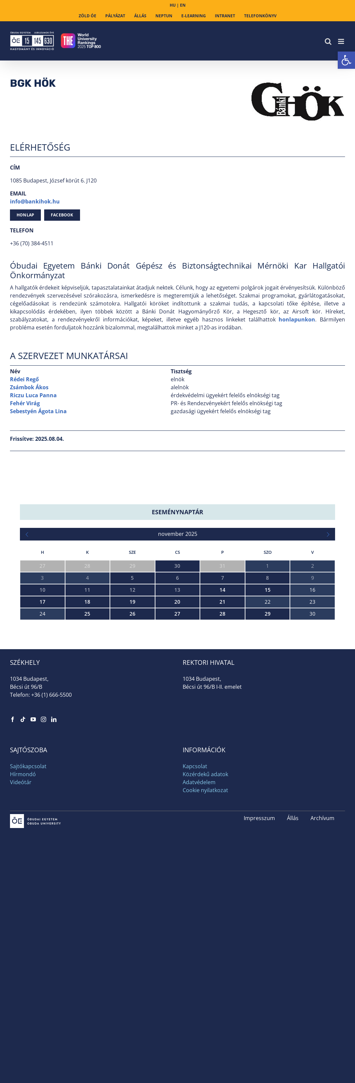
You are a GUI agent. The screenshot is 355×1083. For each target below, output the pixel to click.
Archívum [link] (322, 967)
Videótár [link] (21, 931)
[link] (346, 60)
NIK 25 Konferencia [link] (41, 737)
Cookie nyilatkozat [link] (205, 939)
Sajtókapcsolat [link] (28, 915)
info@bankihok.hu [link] (35, 201)
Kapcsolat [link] (195, 915)
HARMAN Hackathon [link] (44, 680)
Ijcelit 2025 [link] (32, 708)
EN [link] (183, 5)
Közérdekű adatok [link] (205, 923)
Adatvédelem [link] (199, 931)
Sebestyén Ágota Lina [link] (38, 411)
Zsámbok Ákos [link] (29, 387)
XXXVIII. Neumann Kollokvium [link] (55, 651)
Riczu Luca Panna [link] (33, 395)
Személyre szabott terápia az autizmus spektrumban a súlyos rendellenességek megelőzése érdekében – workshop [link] (152, 765)
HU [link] (173, 5)
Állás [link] (293, 967)
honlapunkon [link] (297, 319)
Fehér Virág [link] (25, 403)
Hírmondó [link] (23, 923)
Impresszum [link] (259, 967)
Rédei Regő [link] (24, 379)
